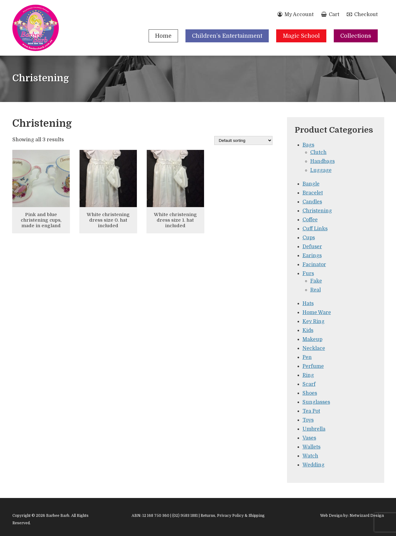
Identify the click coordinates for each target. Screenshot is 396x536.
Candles (312, 202)
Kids (307, 330)
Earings (312, 255)
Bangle (311, 184)
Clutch (318, 152)
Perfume (313, 366)
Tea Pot (311, 411)
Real (315, 290)
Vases (309, 438)
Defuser (312, 246)
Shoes (309, 393)
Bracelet (312, 193)
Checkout (362, 14)
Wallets (311, 447)
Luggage (321, 170)
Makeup (312, 339)
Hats (308, 303)
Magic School (301, 36)
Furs (308, 273)
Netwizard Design (367, 515)
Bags (308, 145)
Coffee (310, 220)
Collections (355, 36)
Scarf (308, 384)
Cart (330, 14)
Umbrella (313, 429)
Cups (308, 237)
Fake (316, 281)
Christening (317, 211)
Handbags (322, 161)
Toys (308, 420)
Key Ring (313, 321)
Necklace (313, 348)
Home (163, 36)
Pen (307, 357)
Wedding (313, 465)
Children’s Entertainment (227, 36)
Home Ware (316, 312)
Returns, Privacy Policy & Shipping (233, 515)
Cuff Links (315, 229)
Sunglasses (316, 402)
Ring (308, 375)
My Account (295, 14)
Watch (310, 456)
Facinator (314, 264)
